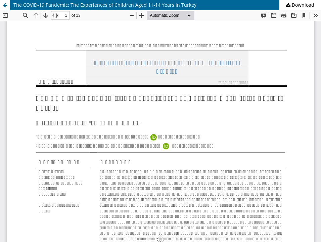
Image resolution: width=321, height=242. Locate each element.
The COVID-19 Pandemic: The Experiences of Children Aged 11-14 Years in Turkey (104, 5)
